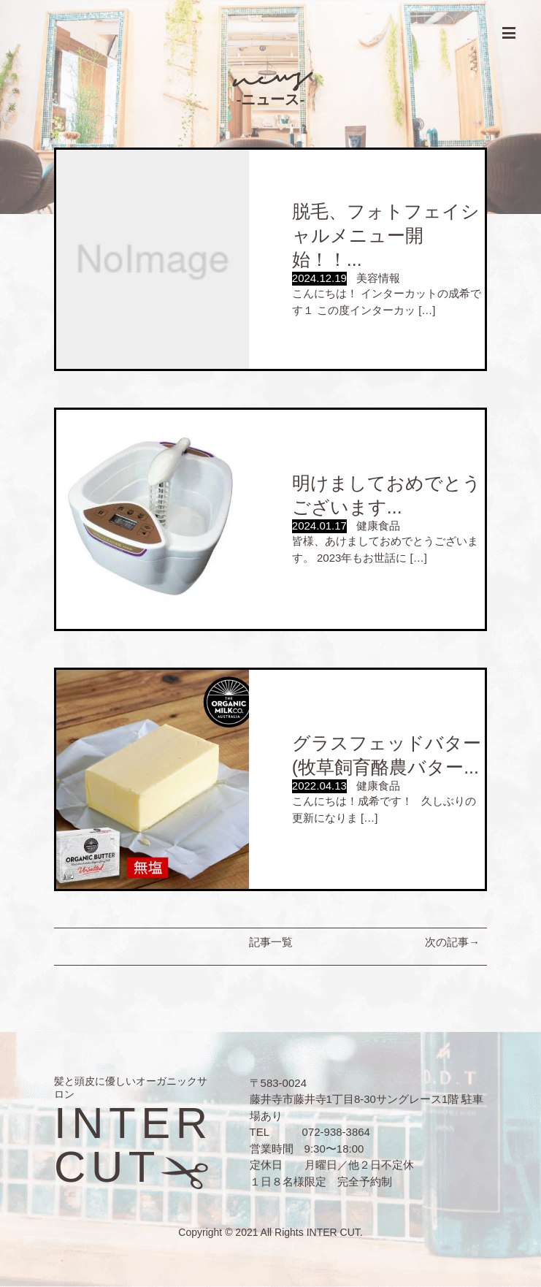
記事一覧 (271, 942)
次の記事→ (452, 942)
